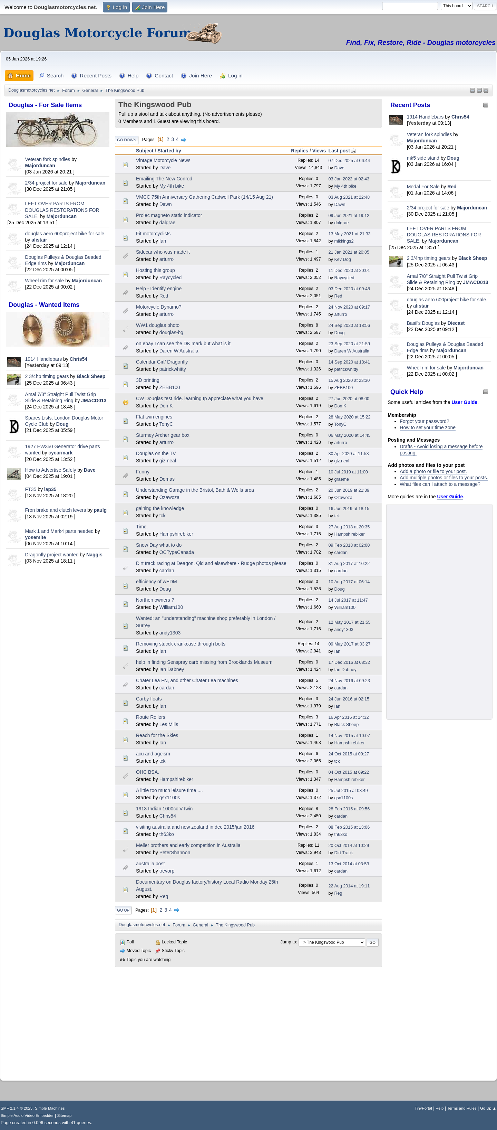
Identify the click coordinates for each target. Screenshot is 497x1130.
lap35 (50, 489)
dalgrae (167, 222)
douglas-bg (171, 332)
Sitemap (64, 1115)
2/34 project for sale (46, 183)
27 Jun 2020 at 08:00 (349, 398)
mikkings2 (343, 241)
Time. (142, 526)
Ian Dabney (171, 669)
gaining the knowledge (160, 508)
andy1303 (170, 632)
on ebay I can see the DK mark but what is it (183, 343)
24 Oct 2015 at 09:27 (349, 754)
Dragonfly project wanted (52, 554)
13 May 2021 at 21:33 (350, 234)
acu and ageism (153, 753)
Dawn (165, 204)
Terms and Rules (462, 1108)
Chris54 (78, 359)
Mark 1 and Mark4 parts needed (59, 531)
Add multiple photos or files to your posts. (444, 477)
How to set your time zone (428, 427)
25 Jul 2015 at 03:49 (348, 790)
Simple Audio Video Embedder (27, 1115)
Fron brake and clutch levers (55, 510)
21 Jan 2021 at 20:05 (349, 252)
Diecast (456, 323)
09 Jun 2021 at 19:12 (349, 215)
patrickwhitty (172, 369)
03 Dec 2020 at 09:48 (349, 288)
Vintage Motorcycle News (163, 160)
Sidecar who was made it (163, 252)
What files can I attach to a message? (440, 484)
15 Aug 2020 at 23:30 (349, 380)
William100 (171, 607)
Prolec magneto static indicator (169, 215)
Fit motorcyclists (153, 233)
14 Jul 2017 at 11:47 (348, 600)
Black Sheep (91, 376)
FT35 (31, 489)
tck (162, 515)
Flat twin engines (154, 417)
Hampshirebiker (176, 534)
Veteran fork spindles (47, 159)
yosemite (35, 537)
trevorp (167, 871)
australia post (150, 863)
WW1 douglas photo (157, 325)
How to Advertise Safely (50, 470)
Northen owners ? (155, 600)
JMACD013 (93, 400)
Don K (166, 405)
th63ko (166, 834)
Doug (62, 424)
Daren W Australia (178, 351)
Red (451, 186)
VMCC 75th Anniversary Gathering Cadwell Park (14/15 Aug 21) (204, 197)
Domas (167, 479)
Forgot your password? (424, 421)
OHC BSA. (147, 772)
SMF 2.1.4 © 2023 (16, 1108)
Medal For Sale (423, 186)
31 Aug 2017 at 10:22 (349, 563)
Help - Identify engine (159, 288)
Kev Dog (342, 259)
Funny (142, 471)
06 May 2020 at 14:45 (350, 435)
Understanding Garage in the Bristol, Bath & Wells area (195, 490)
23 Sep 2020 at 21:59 (349, 343)
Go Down (126, 140)
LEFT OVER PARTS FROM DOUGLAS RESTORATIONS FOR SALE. (62, 210)
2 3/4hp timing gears (47, 376)
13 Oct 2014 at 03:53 (349, 863)
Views (319, 150)
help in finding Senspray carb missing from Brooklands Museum (204, 662)
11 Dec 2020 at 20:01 (349, 270)
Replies (299, 150)
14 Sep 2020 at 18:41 (349, 362)
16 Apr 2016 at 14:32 (349, 717)
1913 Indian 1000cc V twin (164, 808)
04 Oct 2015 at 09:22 (349, 772)
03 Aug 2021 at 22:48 (349, 197)
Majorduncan (40, 165)
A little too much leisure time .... (169, 790)
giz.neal (167, 460)
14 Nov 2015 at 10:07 (349, 735)
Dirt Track (343, 852)
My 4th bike (171, 186)
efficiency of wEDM (156, 581)
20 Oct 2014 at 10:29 (349, 845)
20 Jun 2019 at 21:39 (349, 490)
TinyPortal (423, 1108)
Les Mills (168, 724)
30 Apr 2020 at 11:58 (349, 453)
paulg (100, 510)
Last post (342, 150)
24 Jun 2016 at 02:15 (349, 699)
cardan (341, 552)
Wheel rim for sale (44, 280)
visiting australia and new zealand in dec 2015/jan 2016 (195, 827)
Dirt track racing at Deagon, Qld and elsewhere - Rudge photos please (211, 563)
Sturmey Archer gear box (162, 435)
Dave (89, 470)
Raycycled (170, 277)
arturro (166, 259)
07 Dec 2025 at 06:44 (349, 160)
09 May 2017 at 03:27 (350, 644)
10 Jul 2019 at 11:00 (348, 472)
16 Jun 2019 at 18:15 (349, 508)
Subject (145, 150)
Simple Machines (50, 1108)
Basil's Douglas (423, 323)
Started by (169, 150)
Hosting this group (155, 270)
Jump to (288, 942)
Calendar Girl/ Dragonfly (162, 362)
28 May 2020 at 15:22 (350, 417)
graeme (341, 479)
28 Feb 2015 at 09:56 (349, 809)
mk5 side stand (423, 158)
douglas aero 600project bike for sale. (65, 233)
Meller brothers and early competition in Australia (188, 845)
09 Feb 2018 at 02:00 (349, 545)
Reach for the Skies (157, 735)
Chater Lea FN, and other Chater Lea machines (187, 680)
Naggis (94, 554)
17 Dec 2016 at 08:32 (349, 662)
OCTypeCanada (176, 552)
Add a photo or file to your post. (433, 471)
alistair (39, 240)
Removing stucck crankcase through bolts (180, 644)
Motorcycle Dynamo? (159, 307)
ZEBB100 (169, 387)
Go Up (123, 910)
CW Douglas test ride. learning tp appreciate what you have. (200, 398)
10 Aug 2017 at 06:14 (349, 582)
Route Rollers (150, 717)
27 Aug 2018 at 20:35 (349, 527)
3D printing (147, 380)
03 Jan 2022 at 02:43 (349, 179)
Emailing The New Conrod (164, 178)
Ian (162, 241)
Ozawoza (169, 497)
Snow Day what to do (159, 545)
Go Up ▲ (488, 1108)
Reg (163, 896)
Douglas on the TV (156, 453)
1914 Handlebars (43, 359)
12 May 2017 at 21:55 (350, 622)
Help (440, 1108)
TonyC (166, 424)
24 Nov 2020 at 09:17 (349, 307)
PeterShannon (175, 852)
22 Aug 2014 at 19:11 (349, 886)
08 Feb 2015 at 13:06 (349, 827)
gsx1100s (169, 797)
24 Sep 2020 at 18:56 (349, 325)
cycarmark (60, 452)
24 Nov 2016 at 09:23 (349, 680)
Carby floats (149, 698)
